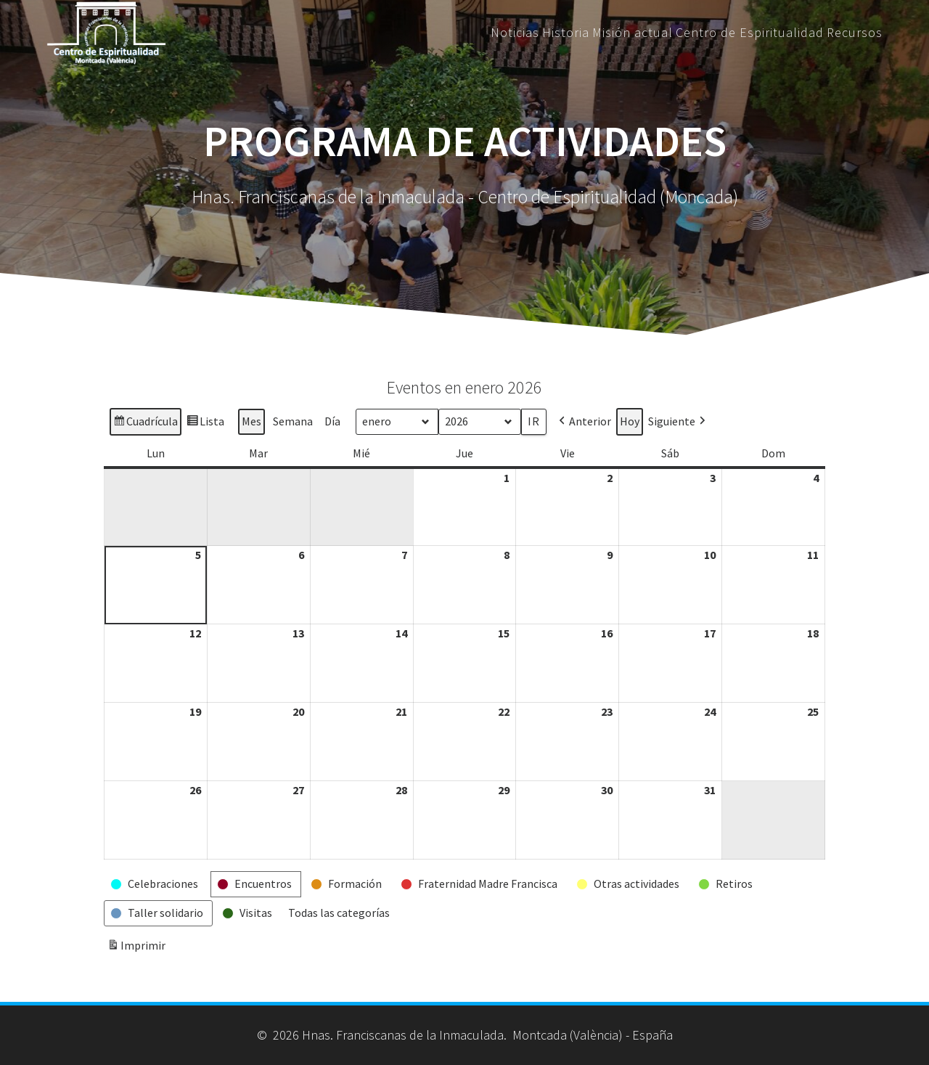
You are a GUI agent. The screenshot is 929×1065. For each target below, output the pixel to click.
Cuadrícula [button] (145, 424)
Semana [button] (293, 421)
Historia (565, 32)
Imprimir (136, 948)
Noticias (515, 32)
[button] (583, 422)
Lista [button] (205, 424)
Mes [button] (251, 421)
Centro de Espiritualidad (750, 32)
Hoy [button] (629, 421)
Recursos (855, 32)
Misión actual (632, 32)
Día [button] (332, 421)
